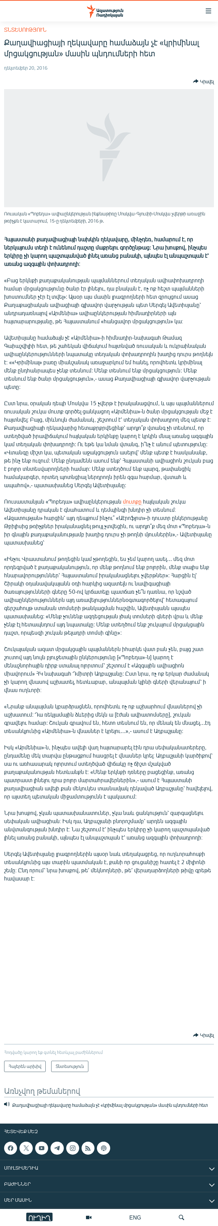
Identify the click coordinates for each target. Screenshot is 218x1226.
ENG (135, 1217)
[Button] (203, 81)
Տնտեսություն (25, 29)
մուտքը (133, 501)
